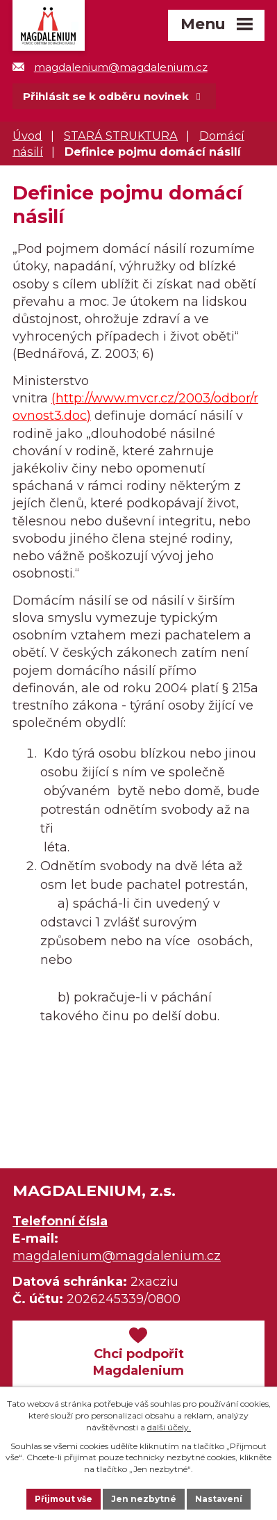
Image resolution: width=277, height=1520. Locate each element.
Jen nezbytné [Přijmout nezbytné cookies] (143, 1499)
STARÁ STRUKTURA (121, 135)
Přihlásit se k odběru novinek (114, 96)
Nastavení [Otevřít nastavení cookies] (218, 1499)
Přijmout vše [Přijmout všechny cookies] (63, 1499)
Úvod (27, 135)
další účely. (169, 1427)
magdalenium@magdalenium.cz (110, 67)
